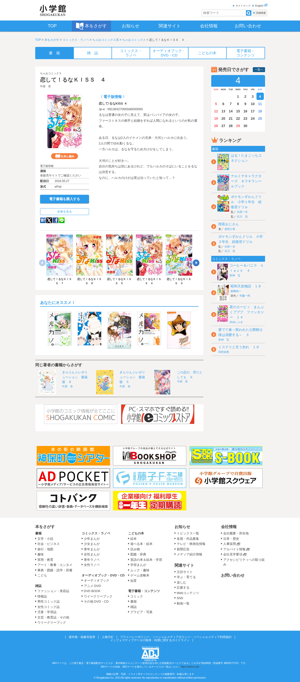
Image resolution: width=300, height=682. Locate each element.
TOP (38, 40)
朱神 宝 (235, 275)
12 (216, 111)
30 (245, 126)
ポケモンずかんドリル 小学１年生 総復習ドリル (246, 202)
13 (223, 111)
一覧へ (259, 69)
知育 (133, 581)
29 (238, 126)
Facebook (55, 220)
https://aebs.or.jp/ (190, 666)
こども (42, 575)
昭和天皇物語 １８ (246, 286)
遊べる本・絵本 (141, 544)
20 (223, 118)
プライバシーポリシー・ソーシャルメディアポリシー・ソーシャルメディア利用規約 (176, 637)
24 (253, 118)
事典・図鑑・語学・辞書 (54, 570)
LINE (62, 220)
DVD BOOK (92, 591)
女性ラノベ (92, 565)
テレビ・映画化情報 (191, 544)
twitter (49, 220)
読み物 (135, 549)
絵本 (133, 539)
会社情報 (229, 527)
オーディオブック (96, 580)
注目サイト (185, 572)
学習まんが (139, 565)
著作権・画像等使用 (82, 637)
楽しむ (181, 582)
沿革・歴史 (231, 539)
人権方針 (107, 637)
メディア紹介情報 (189, 554)
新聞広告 (183, 549)
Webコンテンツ (188, 593)
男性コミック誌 (48, 601)
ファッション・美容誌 (53, 591)
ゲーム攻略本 (139, 575)
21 (231, 118)
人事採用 (229, 544)
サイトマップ (243, 5)
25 (260, 118)
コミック (136, 596)
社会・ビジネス (48, 544)
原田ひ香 (229, 228)
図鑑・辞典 (138, 554)
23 (245, 118)
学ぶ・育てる (186, 577)
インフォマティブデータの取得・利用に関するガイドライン (149, 640)
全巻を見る (64, 211)
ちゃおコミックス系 (105, 40)
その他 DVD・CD (96, 601)
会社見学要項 (232, 554)
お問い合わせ (232, 575)
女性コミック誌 (48, 607)
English (261, 5)
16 (245, 111)
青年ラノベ (92, 560)
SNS (180, 598)
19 (216, 118)
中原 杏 (45, 86)
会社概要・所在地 (236, 533)
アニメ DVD (92, 586)
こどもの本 (136, 533)
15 (238, 111)
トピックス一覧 (188, 533)
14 (231, 111)
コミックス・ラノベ (76, 40)
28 (231, 126)
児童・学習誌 (46, 612)
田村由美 (223, 351)
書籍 (38, 533)
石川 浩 (242, 216)
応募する (183, 587)
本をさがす (51, 40)
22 (238, 118)
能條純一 (236, 291)
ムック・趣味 (139, 570)
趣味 (40, 554)
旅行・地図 (45, 549)
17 (253, 111)
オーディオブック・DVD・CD (103, 575)
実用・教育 (45, 560)
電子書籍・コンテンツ (144, 591)
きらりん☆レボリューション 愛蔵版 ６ (75, 377)
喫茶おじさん (228, 224)
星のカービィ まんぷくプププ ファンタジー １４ (247, 312)
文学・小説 (45, 539)
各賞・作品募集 (188, 539)
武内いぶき (236, 322)
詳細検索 (261, 12)
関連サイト (184, 565)
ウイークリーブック (51, 622)
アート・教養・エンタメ (54, 565)
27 (223, 126)
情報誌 (42, 596)
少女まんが (92, 544)
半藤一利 (244, 295)
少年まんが (92, 539)
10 (253, 104)
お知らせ (182, 527)
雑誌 (38, 586)
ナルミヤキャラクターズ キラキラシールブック (246, 181)
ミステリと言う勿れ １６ (238, 347)
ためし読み (64, 156)
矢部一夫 (242, 211)
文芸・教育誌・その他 (53, 617)
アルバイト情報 (234, 549)
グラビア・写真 (141, 612)
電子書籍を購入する (64, 199)
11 (260, 104)
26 (216, 126)
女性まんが (92, 554)
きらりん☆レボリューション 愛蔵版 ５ (132, 377)
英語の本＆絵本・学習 (146, 560)
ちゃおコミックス (134, 40)
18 (260, 111)
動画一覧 (183, 603)
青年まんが (92, 549)
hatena (43, 220)
